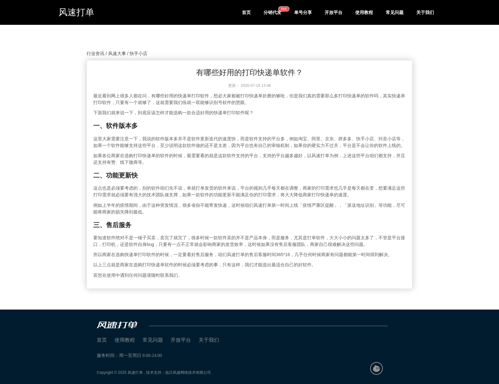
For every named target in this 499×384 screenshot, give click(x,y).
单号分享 (303, 12)
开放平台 (333, 12)
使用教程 (364, 12)
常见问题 (395, 12)
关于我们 (425, 12)
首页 (246, 12)
